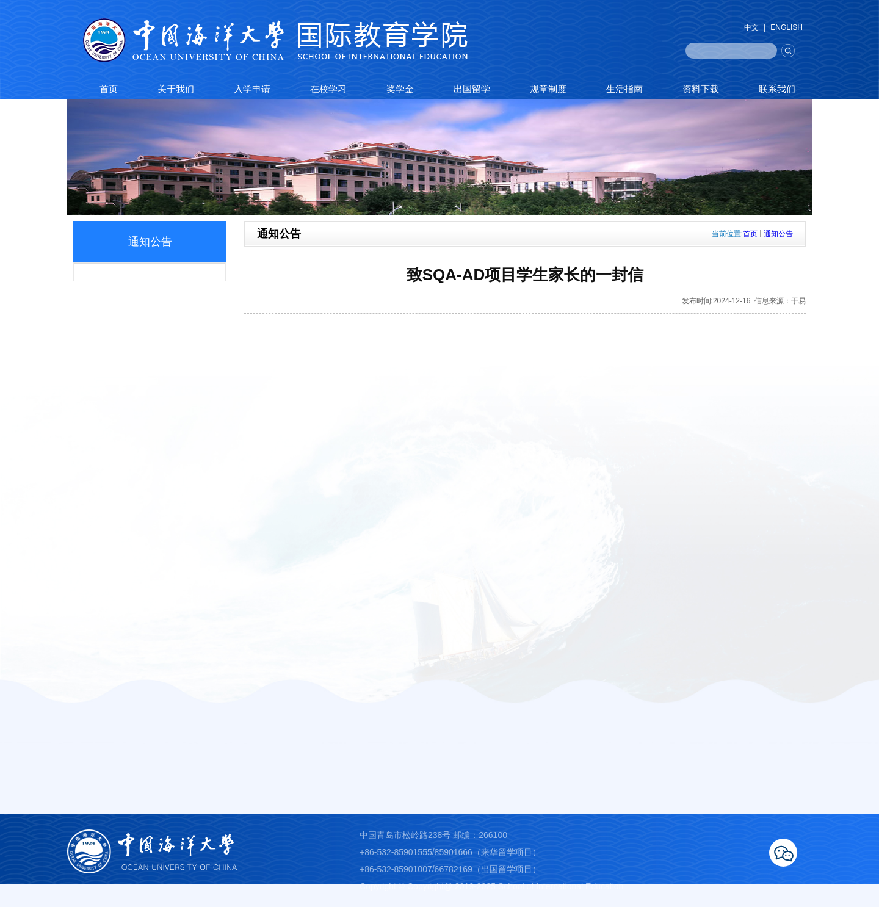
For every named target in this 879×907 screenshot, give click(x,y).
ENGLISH (786, 27)
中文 (751, 27)
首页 (750, 233)
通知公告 (778, 233)
